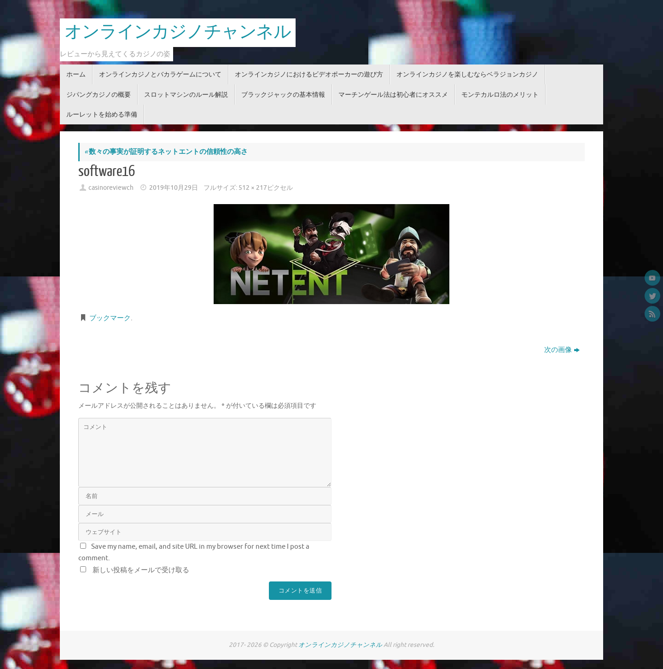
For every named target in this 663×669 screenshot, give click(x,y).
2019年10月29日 (173, 188)
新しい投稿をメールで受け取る (141, 570)
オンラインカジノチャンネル (177, 32)
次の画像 (562, 350)
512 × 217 (252, 188)
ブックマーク (110, 318)
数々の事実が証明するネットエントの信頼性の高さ (166, 151)
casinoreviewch (111, 188)
